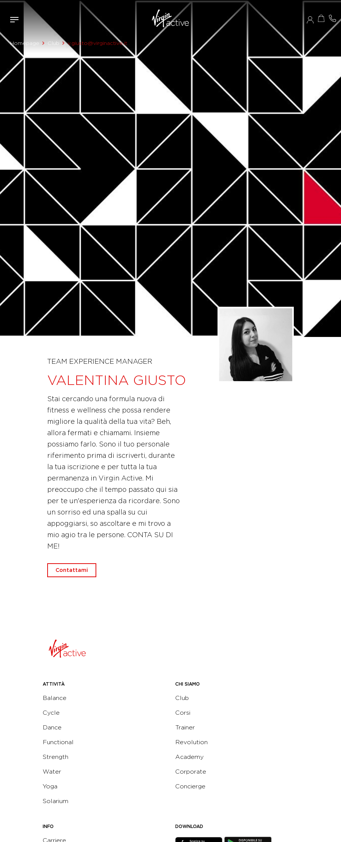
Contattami (332, 18)
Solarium (55, 801)
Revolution (191, 742)
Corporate (190, 771)
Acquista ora (321, 18)
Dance (52, 727)
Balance (54, 697)
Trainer (185, 727)
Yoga (50, 786)
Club (53, 43)
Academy (189, 756)
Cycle (51, 712)
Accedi (310, 19)
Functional (58, 742)
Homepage (24, 43)
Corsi (182, 712)
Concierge (190, 786)
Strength (55, 756)
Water (52, 771)
